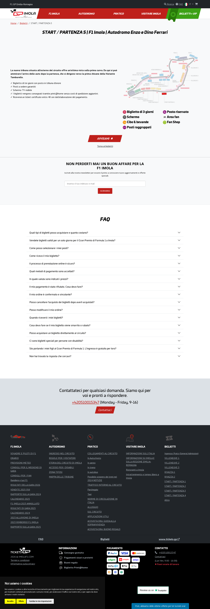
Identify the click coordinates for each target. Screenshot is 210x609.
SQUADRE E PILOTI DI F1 (23, 453)
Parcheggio (93, 489)
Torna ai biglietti (105, 146)
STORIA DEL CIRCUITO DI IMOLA (65, 462)
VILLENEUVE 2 (171, 462)
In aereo (92, 462)
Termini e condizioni (19, 560)
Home (13, 23)
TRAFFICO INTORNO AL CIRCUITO (105, 484)
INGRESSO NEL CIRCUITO (62, 453)
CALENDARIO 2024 (20, 512)
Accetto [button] (10, 601)
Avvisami (105, 138)
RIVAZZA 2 (169, 476)
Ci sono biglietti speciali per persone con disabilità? (56, 340)
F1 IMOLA (54, 13)
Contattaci (105, 410)
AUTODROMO (86, 13)
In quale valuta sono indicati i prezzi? (48, 278)
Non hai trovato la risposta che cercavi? (50, 356)
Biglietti (24, 23)
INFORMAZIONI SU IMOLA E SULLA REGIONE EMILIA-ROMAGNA (140, 462)
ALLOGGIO (93, 507)
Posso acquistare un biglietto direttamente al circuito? (57, 333)
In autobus (93, 472)
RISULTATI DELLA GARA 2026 (25, 484)
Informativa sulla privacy (22, 563)
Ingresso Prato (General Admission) (181, 453)
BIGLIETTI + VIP (182, 13)
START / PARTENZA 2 (175, 486)
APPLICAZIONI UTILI (98, 516)
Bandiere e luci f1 (19, 480)
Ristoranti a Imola (135, 469)
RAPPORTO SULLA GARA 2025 (25, 526)
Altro (167, 500)
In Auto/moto (94, 458)
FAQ (40, 539)
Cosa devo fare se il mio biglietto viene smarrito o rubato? (59, 325)
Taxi (89, 494)
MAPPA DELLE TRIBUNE (61, 476)
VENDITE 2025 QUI (20, 489)
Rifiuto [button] (21, 601)
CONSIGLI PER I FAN (20, 475)
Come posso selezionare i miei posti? (48, 248)
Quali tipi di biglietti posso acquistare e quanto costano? (58, 232)
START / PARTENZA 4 (175, 495)
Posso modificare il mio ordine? (46, 309)
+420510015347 (85, 402)
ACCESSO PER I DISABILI (61, 467)
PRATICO (119, 13)
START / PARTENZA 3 (175, 490)
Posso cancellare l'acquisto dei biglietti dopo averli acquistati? (61, 302)
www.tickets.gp (169, 539)
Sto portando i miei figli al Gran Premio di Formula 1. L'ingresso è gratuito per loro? (72, 348)
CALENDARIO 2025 (20, 498)
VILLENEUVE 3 (171, 467)
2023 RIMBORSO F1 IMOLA (24, 522)
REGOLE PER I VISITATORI (62, 458)
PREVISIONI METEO (20, 462)
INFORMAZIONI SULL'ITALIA (140, 453)
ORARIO (14, 458)
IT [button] (188, 4)
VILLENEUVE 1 (171, 458)
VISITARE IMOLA (151, 13)
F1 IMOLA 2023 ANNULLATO (24, 503)
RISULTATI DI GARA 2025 (23, 508)
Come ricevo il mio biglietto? (44, 255)
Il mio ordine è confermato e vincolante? (50, 294)
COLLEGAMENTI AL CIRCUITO (102, 453)
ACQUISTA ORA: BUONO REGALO (104, 529)
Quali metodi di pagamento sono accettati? (51, 271)
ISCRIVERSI (105, 191)
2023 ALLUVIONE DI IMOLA (24, 517)
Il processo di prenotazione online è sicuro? (52, 263)
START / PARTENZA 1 (175, 481)
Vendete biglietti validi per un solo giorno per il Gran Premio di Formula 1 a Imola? (72, 240)
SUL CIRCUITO (95, 511)
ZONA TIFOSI (55, 472)
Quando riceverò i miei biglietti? (46, 317)
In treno (91, 467)
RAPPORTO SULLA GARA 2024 (25, 494)
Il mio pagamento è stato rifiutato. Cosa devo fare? (56, 286)
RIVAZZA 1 (169, 472)
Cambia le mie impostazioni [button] (40, 601)
